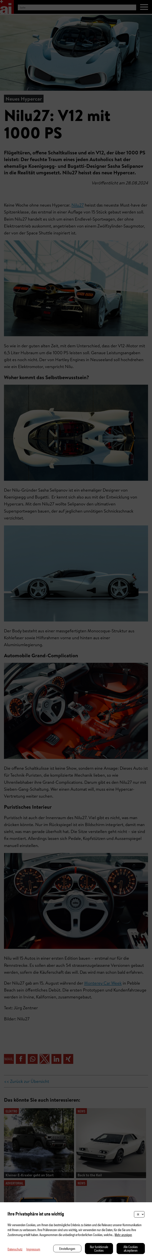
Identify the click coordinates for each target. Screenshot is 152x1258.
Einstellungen (67, 1248)
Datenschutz (15, 1249)
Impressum (33, 1249)
